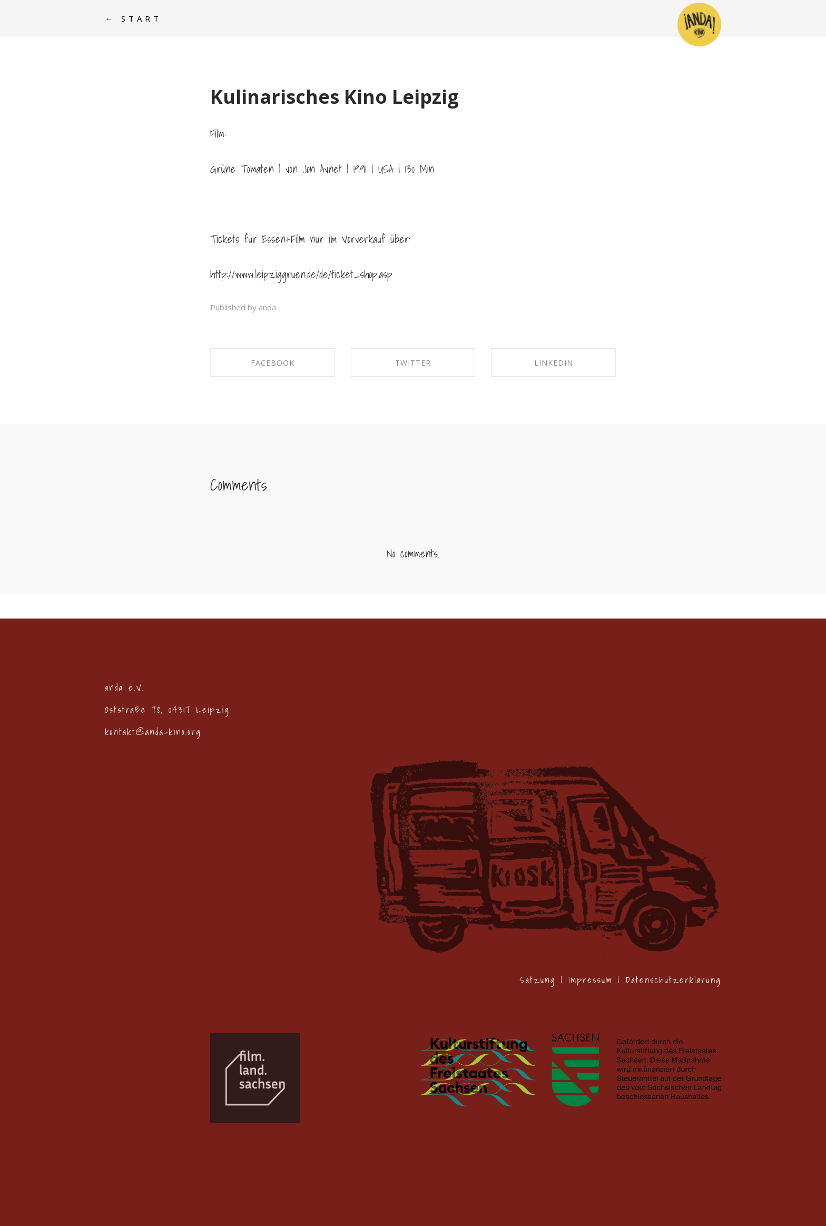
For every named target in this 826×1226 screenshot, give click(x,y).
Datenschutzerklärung (673, 980)
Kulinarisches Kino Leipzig (334, 97)
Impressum (590, 980)
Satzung (537, 980)
